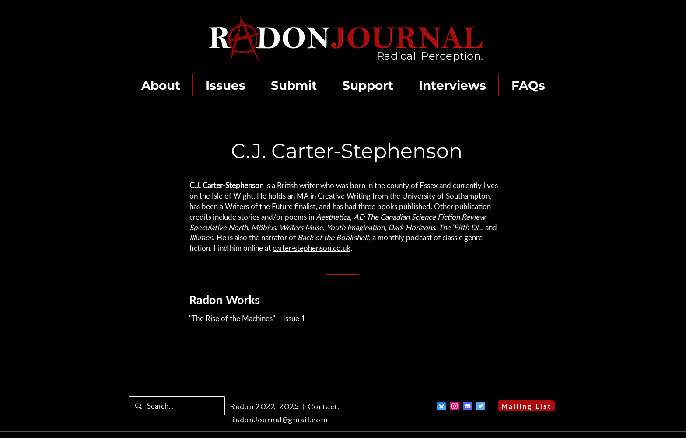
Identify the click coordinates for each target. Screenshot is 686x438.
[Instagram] (454, 406)
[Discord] (467, 406)
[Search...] (176, 406)
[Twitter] (480, 406)
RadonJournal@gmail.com (279, 419)
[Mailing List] (526, 405)
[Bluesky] (441, 406)
